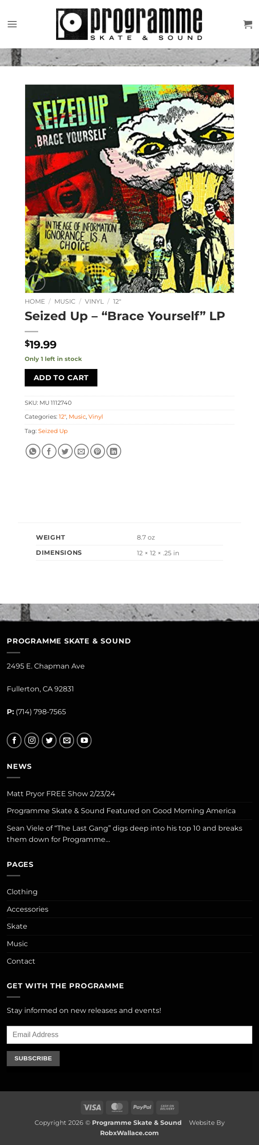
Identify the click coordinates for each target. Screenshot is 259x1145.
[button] (12, 24)
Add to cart (61, 377)
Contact (21, 961)
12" (117, 301)
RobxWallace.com (129, 1133)
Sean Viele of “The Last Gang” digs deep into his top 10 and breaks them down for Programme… (124, 834)
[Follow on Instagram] (31, 740)
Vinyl (94, 301)
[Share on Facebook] (49, 451)
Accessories (27, 909)
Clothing (22, 892)
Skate (17, 926)
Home (35, 301)
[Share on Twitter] (65, 451)
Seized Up (53, 431)
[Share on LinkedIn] (113, 451)
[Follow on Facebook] (14, 740)
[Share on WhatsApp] (33, 451)
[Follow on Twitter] (49, 740)
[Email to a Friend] (81, 451)
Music (64, 301)
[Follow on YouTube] (84, 740)
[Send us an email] (66, 740)
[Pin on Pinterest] (97, 451)
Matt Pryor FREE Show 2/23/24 (61, 793)
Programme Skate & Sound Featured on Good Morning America (121, 810)
